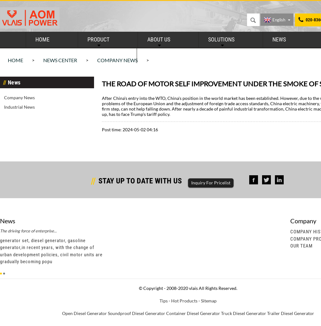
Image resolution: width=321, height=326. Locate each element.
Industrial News (19, 107)
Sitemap (209, 300)
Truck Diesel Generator (243, 313)
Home (42, 39)
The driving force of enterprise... (28, 230)
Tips (164, 300)
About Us (158, 39)
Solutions (221, 39)
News (279, 39)
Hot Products (184, 300)
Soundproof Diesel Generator (136, 313)
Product (98, 39)
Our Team (301, 246)
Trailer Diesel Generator (290, 313)
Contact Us (160, 55)
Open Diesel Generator (84, 313)
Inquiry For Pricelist (210, 182)
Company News (19, 97)
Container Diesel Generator (193, 313)
